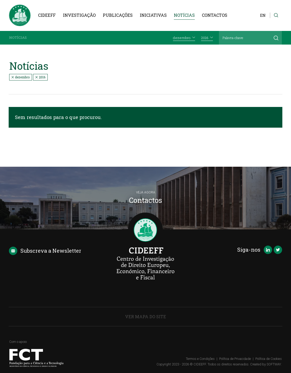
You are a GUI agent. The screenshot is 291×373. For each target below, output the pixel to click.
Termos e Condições (200, 359)
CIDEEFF (47, 15)
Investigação (79, 15)
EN (263, 15)
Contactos (214, 15)
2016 (40, 77)
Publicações (118, 15)
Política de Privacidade (235, 359)
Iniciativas (153, 15)
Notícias (184, 15)
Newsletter (45, 251)
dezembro (21, 77)
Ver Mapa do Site (145, 316)
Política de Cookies (268, 359)
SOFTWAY (274, 364)
